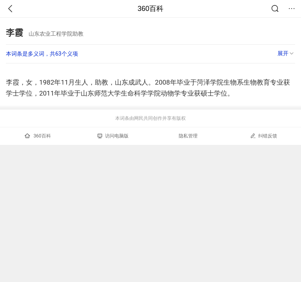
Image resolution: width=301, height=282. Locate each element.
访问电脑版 (113, 136)
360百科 (150, 9)
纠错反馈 (263, 136)
